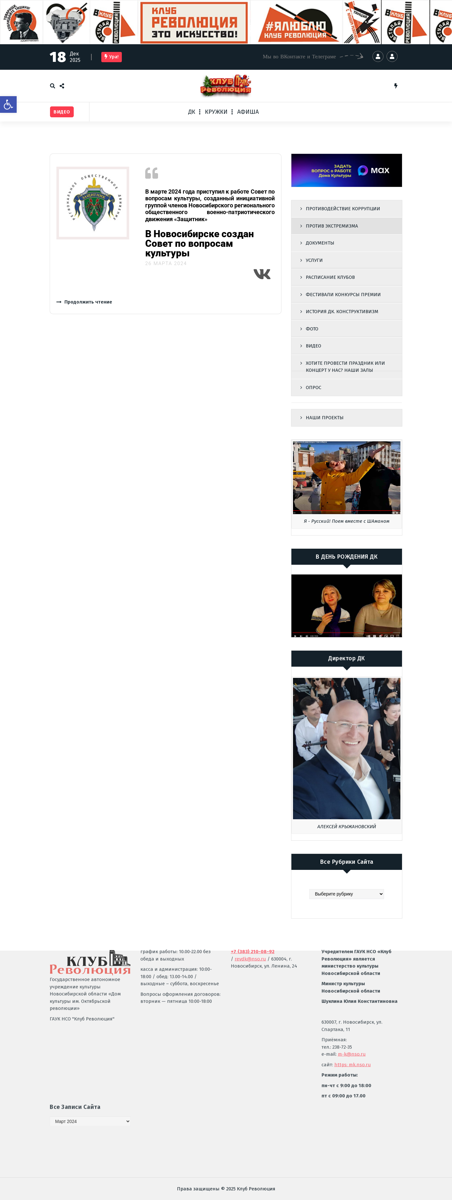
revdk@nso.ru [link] (250, 880)
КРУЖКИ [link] (216, 111)
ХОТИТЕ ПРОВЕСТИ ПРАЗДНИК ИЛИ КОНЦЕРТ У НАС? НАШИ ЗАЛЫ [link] (345, 366)
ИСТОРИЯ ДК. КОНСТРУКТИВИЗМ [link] (342, 311)
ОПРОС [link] (313, 387)
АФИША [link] (248, 111)
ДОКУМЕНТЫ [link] (320, 243)
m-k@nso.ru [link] (352, 976)
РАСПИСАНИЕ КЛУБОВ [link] (330, 277)
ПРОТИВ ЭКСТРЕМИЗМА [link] (332, 226)
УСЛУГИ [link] (314, 260)
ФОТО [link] (312, 329)
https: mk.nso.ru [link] (352, 986)
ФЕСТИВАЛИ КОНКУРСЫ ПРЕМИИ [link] (343, 294)
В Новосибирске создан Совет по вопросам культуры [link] (199, 243)
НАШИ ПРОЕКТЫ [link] (325, 418)
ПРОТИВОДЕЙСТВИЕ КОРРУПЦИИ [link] (343, 209)
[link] (8, 104)
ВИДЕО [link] (313, 346)
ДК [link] (191, 111)
